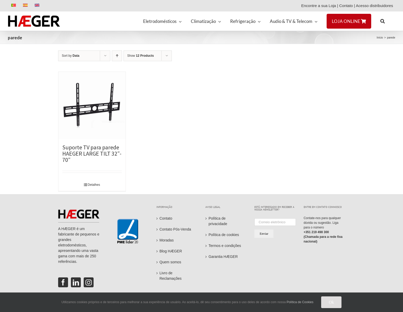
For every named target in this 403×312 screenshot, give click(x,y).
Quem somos (170, 262)
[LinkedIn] (76, 282)
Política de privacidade (218, 221)
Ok (331, 302)
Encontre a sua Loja (318, 5)
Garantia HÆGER (223, 256)
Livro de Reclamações (171, 276)
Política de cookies (224, 235)
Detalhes (94, 185)
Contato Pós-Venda (175, 229)
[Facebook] (63, 282)
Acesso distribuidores (375, 5)
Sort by (70, 56)
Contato (346, 5)
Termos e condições (225, 246)
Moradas (167, 240)
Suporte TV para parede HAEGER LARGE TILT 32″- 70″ (91, 153)
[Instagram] (89, 282)
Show (140, 56)
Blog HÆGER (171, 251)
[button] (382, 21)
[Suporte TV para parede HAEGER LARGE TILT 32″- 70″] (92, 105)
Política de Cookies (300, 302)
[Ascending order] (117, 55)
